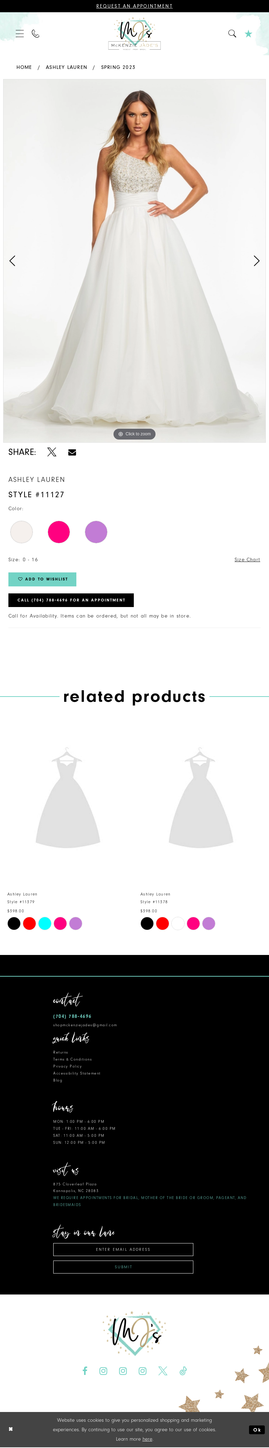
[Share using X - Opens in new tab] (52, 452)
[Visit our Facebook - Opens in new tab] (85, 1372)
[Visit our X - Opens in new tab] (163, 1372)
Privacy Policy (67, 1066)
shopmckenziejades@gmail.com (85, 1025)
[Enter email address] (123, 1249)
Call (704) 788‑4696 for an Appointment (72, 600)
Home (24, 67)
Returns (60, 1053)
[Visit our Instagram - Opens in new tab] (103, 1372)
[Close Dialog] (11, 1430)
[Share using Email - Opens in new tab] (72, 452)
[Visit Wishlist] (249, 33)
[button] (20, 33)
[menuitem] (20, 33)
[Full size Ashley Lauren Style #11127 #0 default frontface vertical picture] (134, 260)
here (147, 1440)
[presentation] (68, 801)
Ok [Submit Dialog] (257, 1430)
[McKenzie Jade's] (134, 33)
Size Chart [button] (247, 560)
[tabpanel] (134, 260)
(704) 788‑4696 (72, 1017)
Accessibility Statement (77, 1073)
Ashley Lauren (66, 67)
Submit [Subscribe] (123, 1267)
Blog (57, 1080)
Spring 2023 (118, 67)
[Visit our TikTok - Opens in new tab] (183, 1372)
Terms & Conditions (72, 1059)
